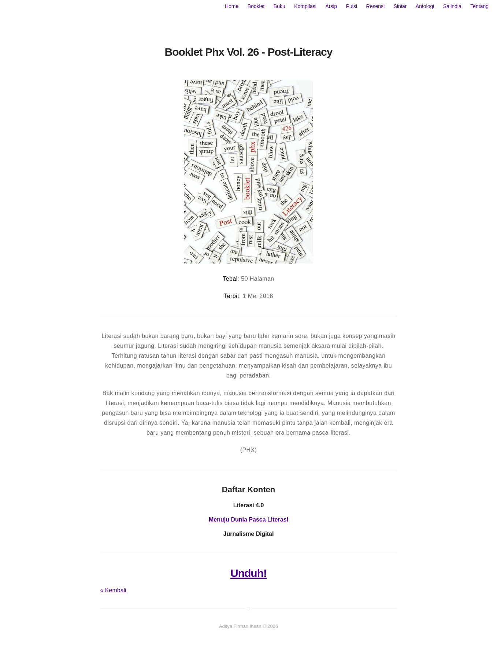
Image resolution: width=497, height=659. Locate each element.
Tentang (479, 6)
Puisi (351, 6)
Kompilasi (305, 6)
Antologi (425, 6)
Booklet (256, 6)
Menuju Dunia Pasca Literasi (248, 519)
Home (231, 6)
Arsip (331, 6)
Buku (279, 6)
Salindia (452, 6)
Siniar (400, 6)
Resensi (375, 6)
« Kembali (113, 590)
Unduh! (248, 573)
